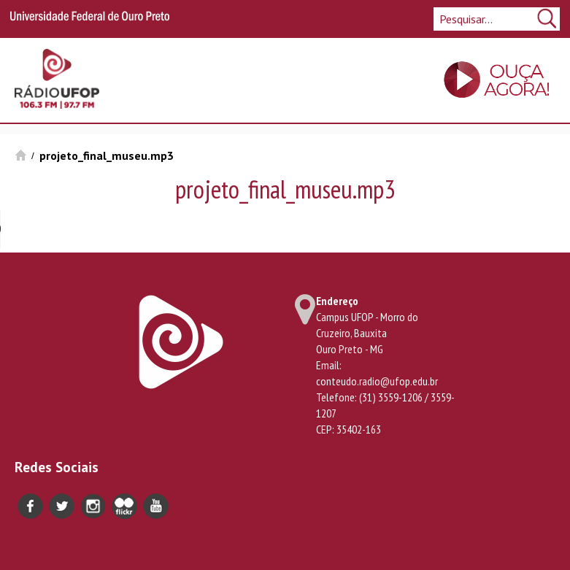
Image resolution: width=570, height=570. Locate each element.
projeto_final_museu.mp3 (106, 155)
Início (21, 155)
